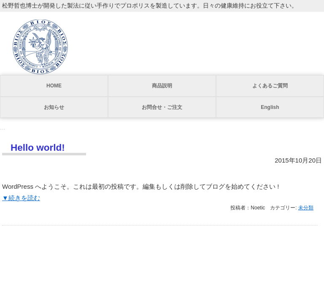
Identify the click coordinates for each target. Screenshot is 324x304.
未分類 (305, 208)
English (270, 107)
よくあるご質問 (270, 86)
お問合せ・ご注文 (162, 107)
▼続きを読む (21, 197)
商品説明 (162, 86)
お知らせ (54, 107)
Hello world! (38, 147)
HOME (54, 86)
